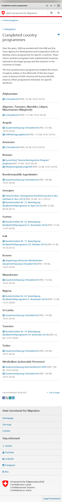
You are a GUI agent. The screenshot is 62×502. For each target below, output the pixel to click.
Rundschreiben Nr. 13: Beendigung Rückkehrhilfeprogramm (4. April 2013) (28, 205)
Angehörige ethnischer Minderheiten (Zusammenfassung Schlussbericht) (26, 263)
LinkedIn (9, 458)
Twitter (8, 446)
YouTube (9, 452)
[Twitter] (7, 397)
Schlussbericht (24, 99)
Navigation (10, 29)
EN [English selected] (58, 5)
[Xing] (10, 397)
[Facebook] (4, 397)
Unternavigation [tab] (10, 20)
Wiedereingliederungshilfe (31, 166)
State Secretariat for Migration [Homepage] (21, 13)
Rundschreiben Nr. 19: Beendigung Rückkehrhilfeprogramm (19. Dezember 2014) (29, 334)
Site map (6, 424)
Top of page (54, 392)
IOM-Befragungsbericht (30, 134)
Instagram (10, 465)
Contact (6, 430)
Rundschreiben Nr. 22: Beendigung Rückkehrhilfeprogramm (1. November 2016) (31, 225)
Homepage (7, 418)
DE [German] (47, 5)
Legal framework (51, 498)
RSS (7, 471)
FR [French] (51, 5)
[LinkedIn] (13, 397)
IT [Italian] (55, 5)
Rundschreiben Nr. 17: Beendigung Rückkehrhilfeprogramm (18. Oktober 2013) (30, 244)
